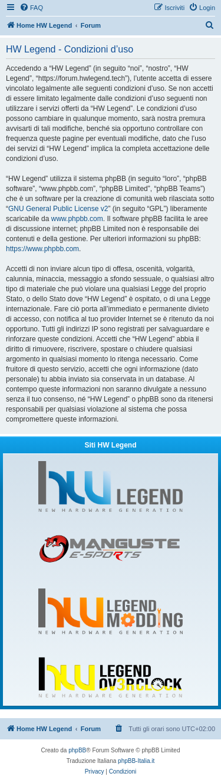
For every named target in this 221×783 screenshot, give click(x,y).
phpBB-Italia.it (136, 761)
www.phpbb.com (77, 219)
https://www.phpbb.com (42, 249)
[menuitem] (31, 8)
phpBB (77, 750)
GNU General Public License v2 (58, 209)
